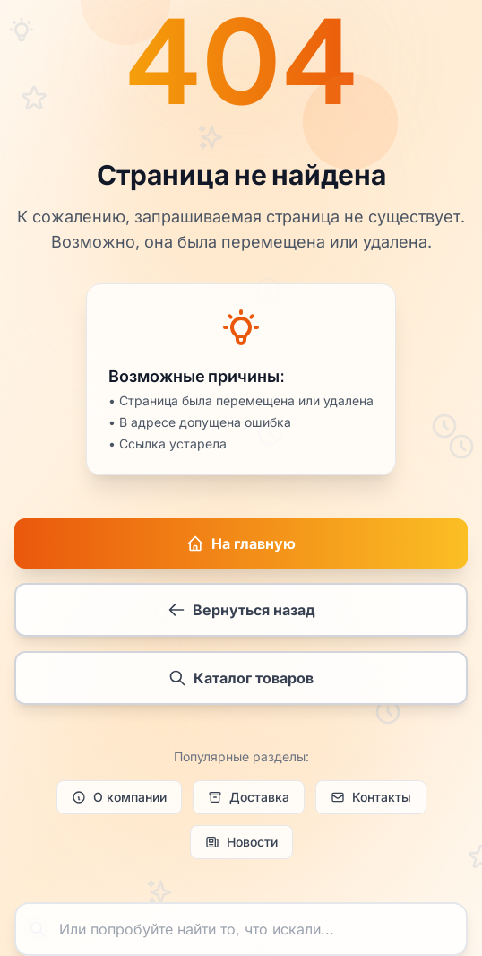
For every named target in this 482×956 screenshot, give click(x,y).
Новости (241, 844)
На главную (241, 544)
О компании (119, 799)
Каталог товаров (241, 679)
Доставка (248, 799)
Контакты (371, 799)
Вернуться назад (241, 611)
